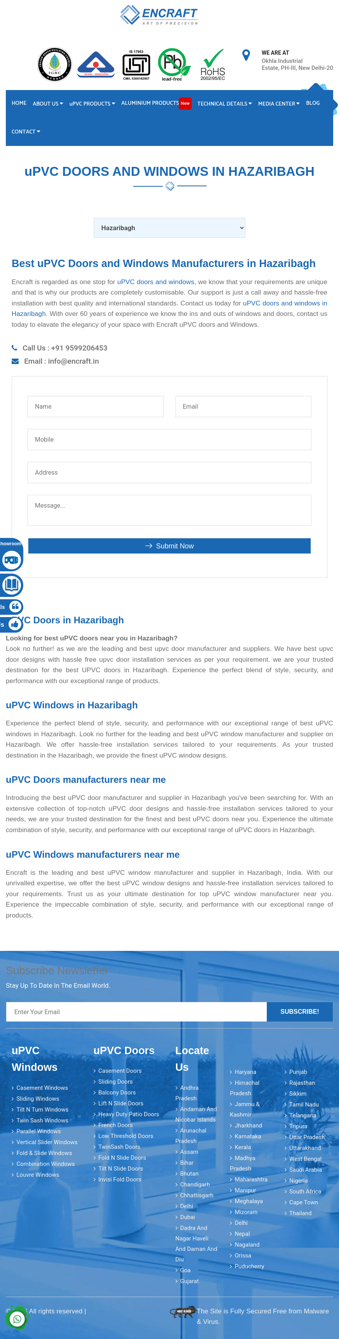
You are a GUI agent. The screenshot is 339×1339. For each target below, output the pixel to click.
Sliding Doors (115, 1081)
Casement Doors (119, 1070)
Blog (313, 103)
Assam (189, 1151)
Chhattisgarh (197, 1195)
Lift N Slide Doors (120, 1103)
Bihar (187, 1162)
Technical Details (225, 104)
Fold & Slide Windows (44, 1153)
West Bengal (305, 1158)
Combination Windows (45, 1163)
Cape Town (303, 1202)
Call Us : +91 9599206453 (65, 347)
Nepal (242, 1233)
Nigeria (298, 1180)
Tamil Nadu (304, 1104)
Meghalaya (249, 1201)
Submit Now (169, 546)
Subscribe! (299, 1011)
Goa (185, 1270)
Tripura (298, 1126)
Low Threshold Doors (125, 1136)
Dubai (187, 1217)
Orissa (243, 1255)
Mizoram (246, 1212)
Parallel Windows (38, 1131)
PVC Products (92, 104)
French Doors (115, 1125)
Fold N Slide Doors (122, 1157)
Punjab (298, 1071)
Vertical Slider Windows (46, 1142)
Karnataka (248, 1136)
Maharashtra (251, 1179)
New (185, 103)
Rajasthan (302, 1082)
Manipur (245, 1190)
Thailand (300, 1213)
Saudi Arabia (305, 1169)
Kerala (243, 1147)
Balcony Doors (117, 1092)
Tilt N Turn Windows (42, 1109)
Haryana (245, 1071)
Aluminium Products (156, 103)
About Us (48, 104)
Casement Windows (42, 1087)
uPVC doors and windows (155, 282)
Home (19, 103)
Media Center (279, 104)
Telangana (302, 1115)
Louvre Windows (37, 1174)
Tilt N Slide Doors (120, 1168)
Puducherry (249, 1266)
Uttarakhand (305, 1148)
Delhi (186, 1206)
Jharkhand (248, 1125)
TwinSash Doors (119, 1146)
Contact (26, 132)
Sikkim (298, 1093)
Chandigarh (195, 1184)
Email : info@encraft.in (61, 361)
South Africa (305, 1191)
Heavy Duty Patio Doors (128, 1114)
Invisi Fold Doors (119, 1179)
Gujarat (189, 1281)
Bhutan (189, 1173)
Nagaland (247, 1244)
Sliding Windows (37, 1098)
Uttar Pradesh (307, 1137)
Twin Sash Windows (42, 1120)
